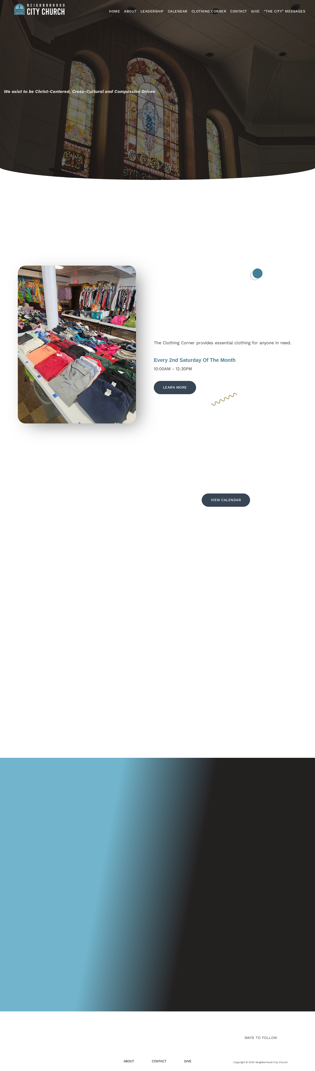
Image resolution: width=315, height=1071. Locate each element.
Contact (238, 11)
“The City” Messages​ (285, 11)
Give (255, 11)
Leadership (152, 11)
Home (114, 11)
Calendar (177, 11)
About (130, 11)
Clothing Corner (208, 11)
